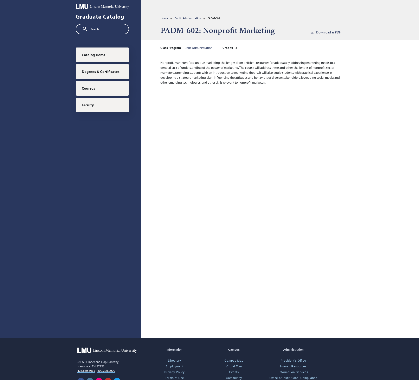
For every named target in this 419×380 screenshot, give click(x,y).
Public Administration (188, 18)
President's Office (293, 360)
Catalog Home (93, 54)
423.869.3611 (86, 370)
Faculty (88, 105)
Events (234, 372)
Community (234, 378)
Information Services (293, 372)
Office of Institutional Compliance (293, 378)
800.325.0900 (106, 370)
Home (164, 18)
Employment (174, 366)
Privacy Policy (174, 372)
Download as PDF (325, 32)
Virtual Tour (234, 366)
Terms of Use (174, 378)
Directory (174, 360)
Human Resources (293, 366)
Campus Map (234, 360)
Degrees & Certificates (101, 71)
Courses (88, 88)
